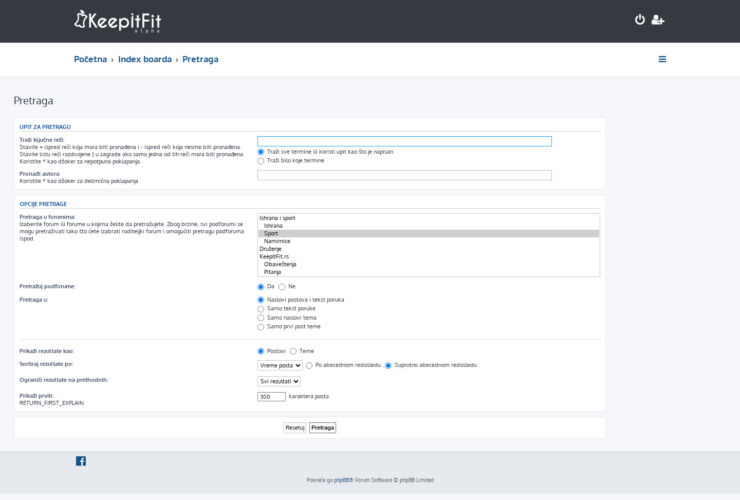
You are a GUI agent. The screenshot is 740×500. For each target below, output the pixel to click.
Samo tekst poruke (286, 308)
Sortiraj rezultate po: (46, 363)
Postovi (271, 351)
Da (265, 286)
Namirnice (428, 241)
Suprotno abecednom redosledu (431, 364)
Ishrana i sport (428, 218)
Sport (428, 233)
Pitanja (428, 272)
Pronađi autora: (40, 173)
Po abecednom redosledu (343, 364)
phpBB (341, 480)
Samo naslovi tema (287, 317)
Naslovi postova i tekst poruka (300, 299)
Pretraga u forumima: (47, 216)
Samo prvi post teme (289, 326)
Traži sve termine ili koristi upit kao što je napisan (325, 151)
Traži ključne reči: (42, 139)
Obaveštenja (428, 264)
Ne (287, 286)
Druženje (428, 249)
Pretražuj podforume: (47, 286)
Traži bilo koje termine (290, 160)
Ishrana (428, 226)
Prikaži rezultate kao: (47, 351)
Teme (302, 351)
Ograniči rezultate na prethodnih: (64, 379)
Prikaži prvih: (36, 395)
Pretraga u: (34, 299)
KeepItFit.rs (428, 257)
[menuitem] (640, 21)
